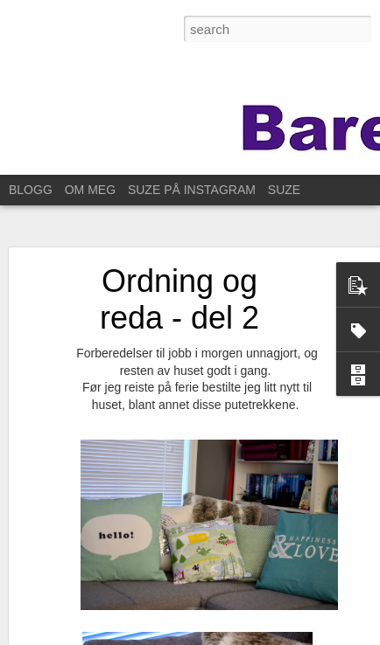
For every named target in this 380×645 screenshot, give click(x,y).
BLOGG (31, 190)
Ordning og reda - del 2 (179, 294)
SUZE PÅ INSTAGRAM (192, 190)
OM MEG (90, 190)
